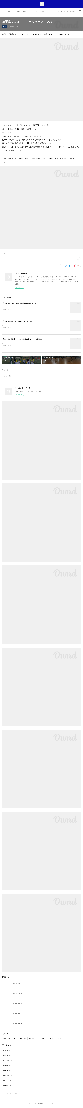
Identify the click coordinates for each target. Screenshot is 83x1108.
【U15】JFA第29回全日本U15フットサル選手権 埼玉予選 (30, 982)
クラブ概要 (16, 11)
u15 (50, 1039)
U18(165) (4, 253)
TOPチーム (64, 11)
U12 (60, 1039)
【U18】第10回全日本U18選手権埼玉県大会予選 (19, 303)
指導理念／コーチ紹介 (28, 11)
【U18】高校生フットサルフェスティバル (17, 321)
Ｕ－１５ (48, 11)
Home (9, 11)
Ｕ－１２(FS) (40, 11)
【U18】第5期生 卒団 (20, 1022)
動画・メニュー (9, 1039)
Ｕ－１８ (56, 11)
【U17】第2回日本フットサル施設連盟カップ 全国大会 (22, 339)
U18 (4, 26)
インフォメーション (36, 1039)
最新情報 (72, 11)
